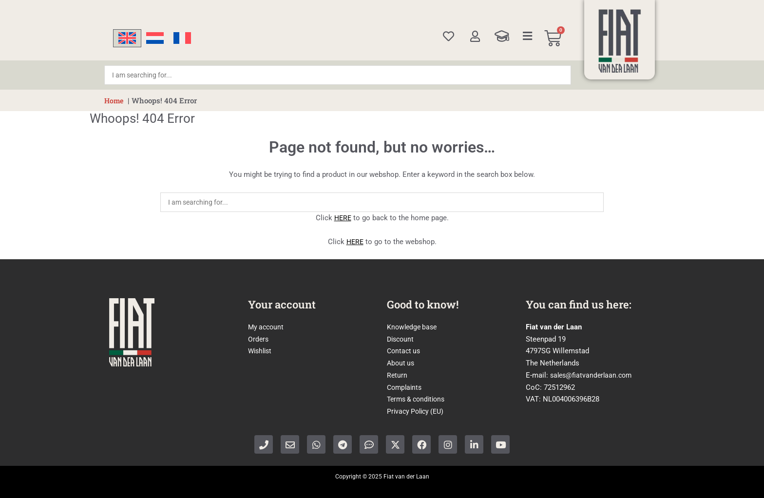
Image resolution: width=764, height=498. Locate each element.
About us (401, 363)
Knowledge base (413, 327)
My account (267, 327)
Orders (258, 339)
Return (397, 375)
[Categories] (527, 36)
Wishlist (261, 350)
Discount (401, 339)
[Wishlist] (448, 36)
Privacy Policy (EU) (417, 411)
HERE (342, 217)
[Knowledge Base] (502, 36)
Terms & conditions (418, 399)
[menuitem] (127, 38)
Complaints (405, 387)
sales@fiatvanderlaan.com (593, 375)
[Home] (619, 41)
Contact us (404, 350)
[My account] (474, 36)
